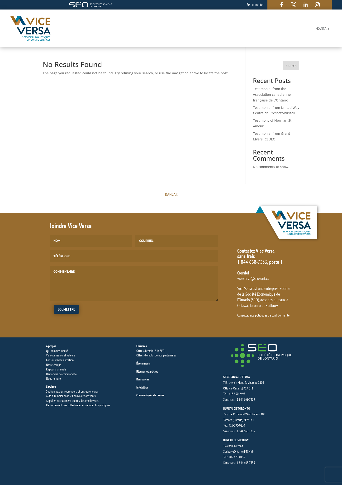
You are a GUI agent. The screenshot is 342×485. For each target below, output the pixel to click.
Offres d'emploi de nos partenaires (156, 355)
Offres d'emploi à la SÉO (150, 351)
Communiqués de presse (150, 395)
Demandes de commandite (61, 374)
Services (51, 386)
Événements (143, 363)
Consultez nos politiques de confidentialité (263, 315)
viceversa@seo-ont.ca (253, 278)
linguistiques (102, 405)
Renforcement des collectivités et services (70, 405)
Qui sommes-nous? (57, 351)
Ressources (142, 379)
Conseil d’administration (60, 360)
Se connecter (255, 4)
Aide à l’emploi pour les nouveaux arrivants (71, 396)
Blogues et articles (147, 371)
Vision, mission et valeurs (60, 355)
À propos (51, 346)
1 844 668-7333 (252, 262)
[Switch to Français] (322, 28)
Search (291, 65)
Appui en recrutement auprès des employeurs (72, 401)
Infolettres (142, 387)
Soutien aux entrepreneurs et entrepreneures (72, 391)
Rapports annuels (56, 369)
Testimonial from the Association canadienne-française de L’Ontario (272, 94)
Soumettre (66, 309)
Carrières (141, 346)
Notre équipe (53, 365)
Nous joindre (53, 378)
